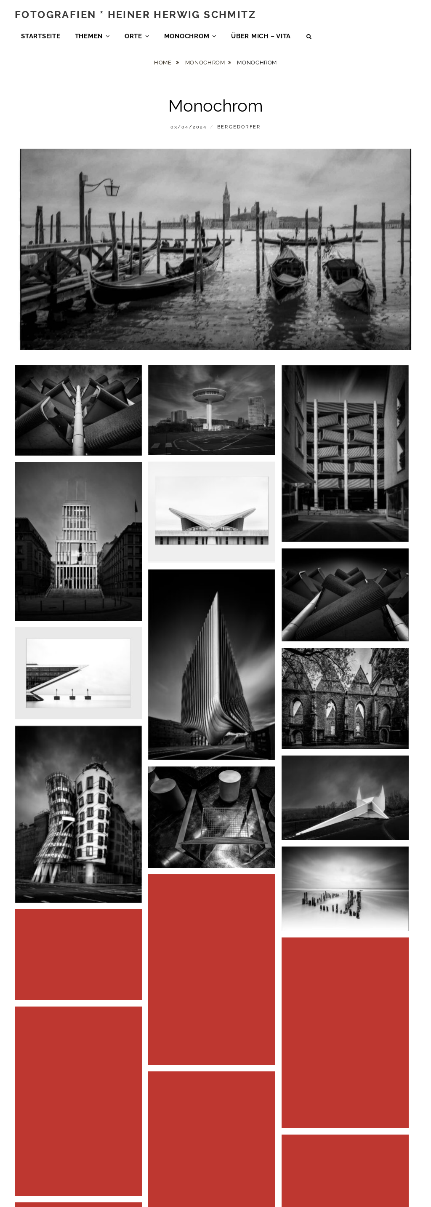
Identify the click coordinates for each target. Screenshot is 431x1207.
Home (163, 65)
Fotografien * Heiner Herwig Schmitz (135, 16)
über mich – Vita (261, 37)
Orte (133, 37)
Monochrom (187, 37)
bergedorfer (239, 130)
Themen (89, 37)
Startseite (41, 37)
